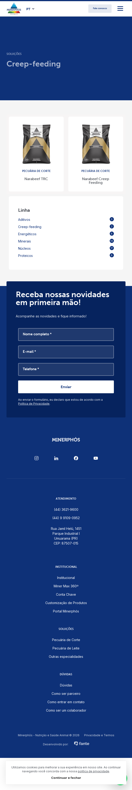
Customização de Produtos (66, 603)
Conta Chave (66, 594)
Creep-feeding (66, 226)
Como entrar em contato (66, 702)
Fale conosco (100, 8)
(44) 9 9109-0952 (66, 518)
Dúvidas (66, 685)
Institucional (66, 578)
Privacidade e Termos (99, 735)
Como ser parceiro (66, 694)
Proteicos (66, 255)
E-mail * (29, 352)
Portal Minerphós (66, 611)
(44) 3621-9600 (66, 509)
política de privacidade (93, 771)
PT (28, 9)
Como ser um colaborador (66, 710)
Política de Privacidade (34, 403)
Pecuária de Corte (66, 640)
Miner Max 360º (66, 586)
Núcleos (66, 248)
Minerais (66, 241)
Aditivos (66, 219)
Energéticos (66, 234)
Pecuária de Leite (66, 648)
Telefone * (31, 369)
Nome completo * (37, 334)
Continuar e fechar (66, 778)
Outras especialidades (66, 657)
